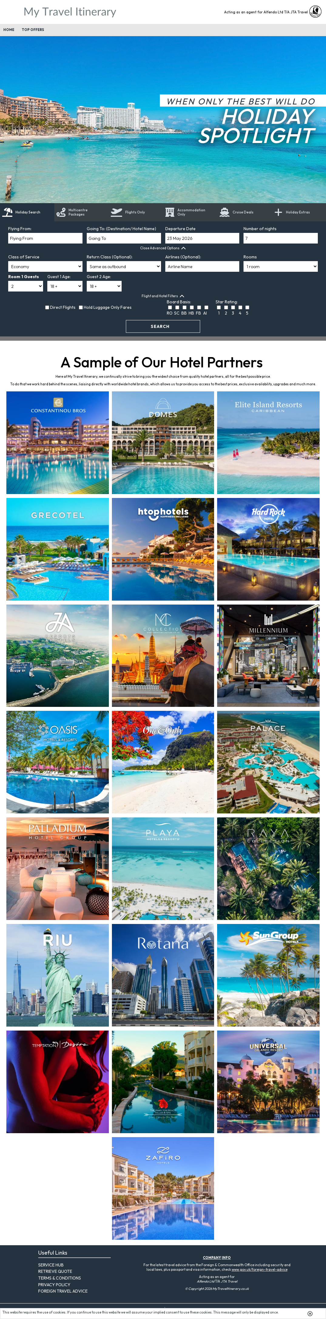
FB (198, 313)
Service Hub (51, 1265)
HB (191, 313)
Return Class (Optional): (110, 257)
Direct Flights (63, 307)
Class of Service (23, 257)
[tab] (27, 212)
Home (8, 30)
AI (205, 313)
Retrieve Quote (55, 1271)
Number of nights (260, 228)
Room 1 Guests (23, 276)
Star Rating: (227, 302)
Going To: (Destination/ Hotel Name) (121, 228)
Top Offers (33, 30)
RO (170, 313)
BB (184, 313)
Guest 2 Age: (99, 276)
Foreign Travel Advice (63, 1291)
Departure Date (180, 228)
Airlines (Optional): (183, 257)
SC (177, 313)
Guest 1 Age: (59, 276)
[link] (244, 212)
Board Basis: (179, 302)
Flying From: (20, 228)
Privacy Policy (54, 1284)
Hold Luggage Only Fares (108, 307)
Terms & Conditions (59, 1278)
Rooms (250, 257)
